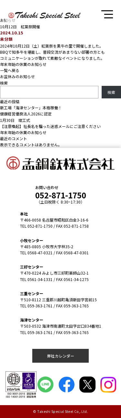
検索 (4, 83)
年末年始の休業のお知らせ (23, 64)
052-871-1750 (60, 195)
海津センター (31, 320)
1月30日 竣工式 (15, 120)
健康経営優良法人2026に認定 (26, 113)
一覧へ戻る (9, 70)
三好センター (31, 266)
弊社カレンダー (60, 356)
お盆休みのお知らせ (17, 76)
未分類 (6, 39)
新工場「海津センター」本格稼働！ (31, 107)
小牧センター (31, 240)
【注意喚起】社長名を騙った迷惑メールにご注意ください (50, 126)
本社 (24, 213)
